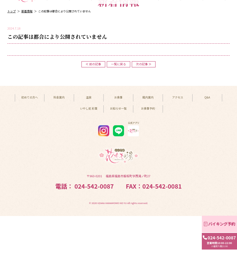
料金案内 (80, 48)
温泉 (103, 48)
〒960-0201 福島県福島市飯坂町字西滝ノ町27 (119, 228)
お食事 (125, 48)
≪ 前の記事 (93, 116)
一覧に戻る (118, 116)
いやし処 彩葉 (169, 48)
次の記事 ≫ (144, 116)
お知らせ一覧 (118, 161)
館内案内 (147, 48)
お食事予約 (148, 161)
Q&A (214, 48)
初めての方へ (58, 48)
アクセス (191, 48)
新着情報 (26, 64)
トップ (11, 64)
